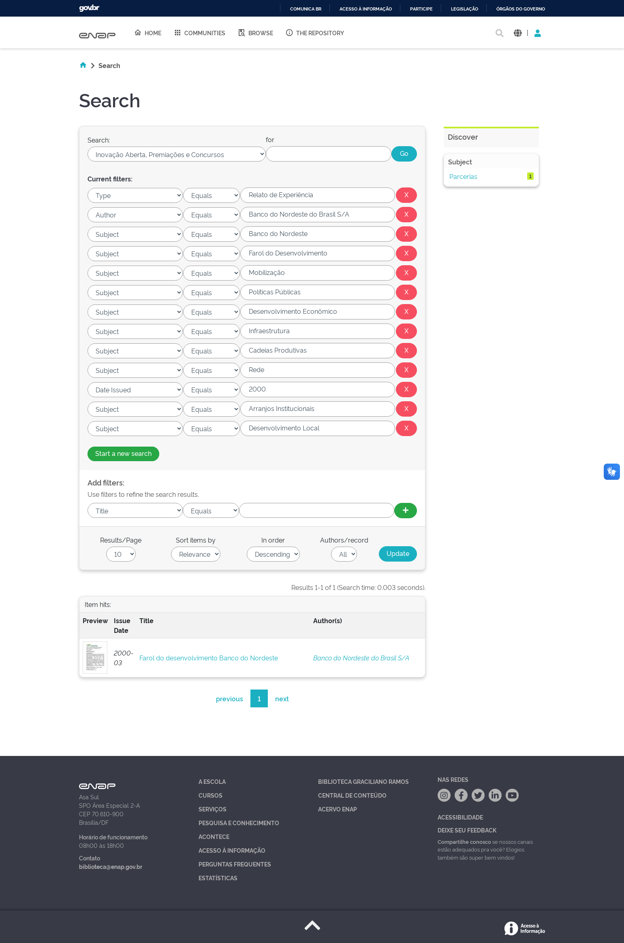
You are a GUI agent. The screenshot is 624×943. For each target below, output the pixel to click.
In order (273, 539)
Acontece (214, 836)
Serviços (213, 809)
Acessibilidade (460, 817)
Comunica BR (305, 9)
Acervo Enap (337, 809)
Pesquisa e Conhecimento (239, 822)
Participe (421, 9)
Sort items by (196, 539)
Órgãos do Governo (520, 9)
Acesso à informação (366, 9)
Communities (199, 32)
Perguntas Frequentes (235, 864)
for (270, 139)
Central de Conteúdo (352, 795)
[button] (518, 32)
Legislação (464, 9)
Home (147, 32)
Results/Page (120, 539)
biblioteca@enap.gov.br (110, 866)
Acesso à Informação (232, 850)
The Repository (314, 32)
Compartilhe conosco (464, 841)
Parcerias (463, 176)
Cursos (210, 795)
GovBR (89, 8)
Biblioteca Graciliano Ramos (363, 781)
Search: (99, 139)
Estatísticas (218, 877)
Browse (255, 32)
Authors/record (344, 539)
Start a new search (123, 453)
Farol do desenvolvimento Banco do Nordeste (208, 657)
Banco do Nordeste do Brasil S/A (361, 657)
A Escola (212, 781)
